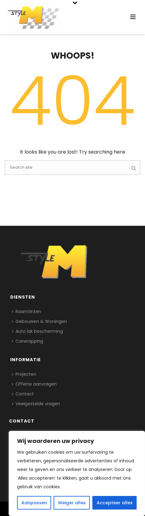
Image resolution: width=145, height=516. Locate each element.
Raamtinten (26, 311)
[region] (77, 473)
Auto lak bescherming (37, 331)
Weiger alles (72, 503)
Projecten (24, 374)
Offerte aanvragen (34, 384)
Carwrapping (27, 341)
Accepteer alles (115, 503)
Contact (23, 394)
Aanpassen (34, 503)
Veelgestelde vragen (36, 404)
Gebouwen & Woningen (39, 321)
